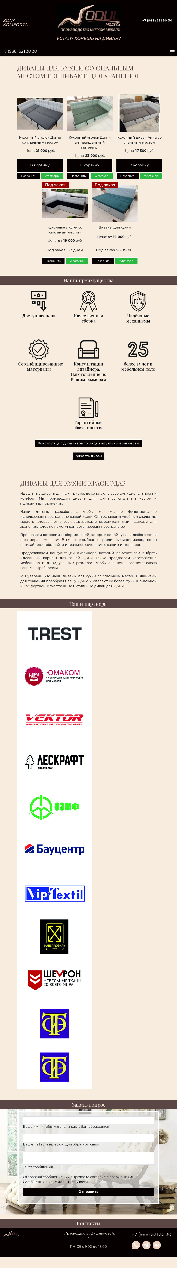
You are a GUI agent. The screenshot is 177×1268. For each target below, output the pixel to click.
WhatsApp (52, 177)
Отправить (88, 1195)
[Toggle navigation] (172, 50)
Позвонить (28, 177)
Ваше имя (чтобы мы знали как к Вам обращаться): (67, 1130)
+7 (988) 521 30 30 (157, 20)
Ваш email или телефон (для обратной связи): (62, 1148)
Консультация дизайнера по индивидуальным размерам (88, 447)
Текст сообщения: (38, 1171)
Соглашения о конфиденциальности (55, 1186)
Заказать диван (88, 460)
